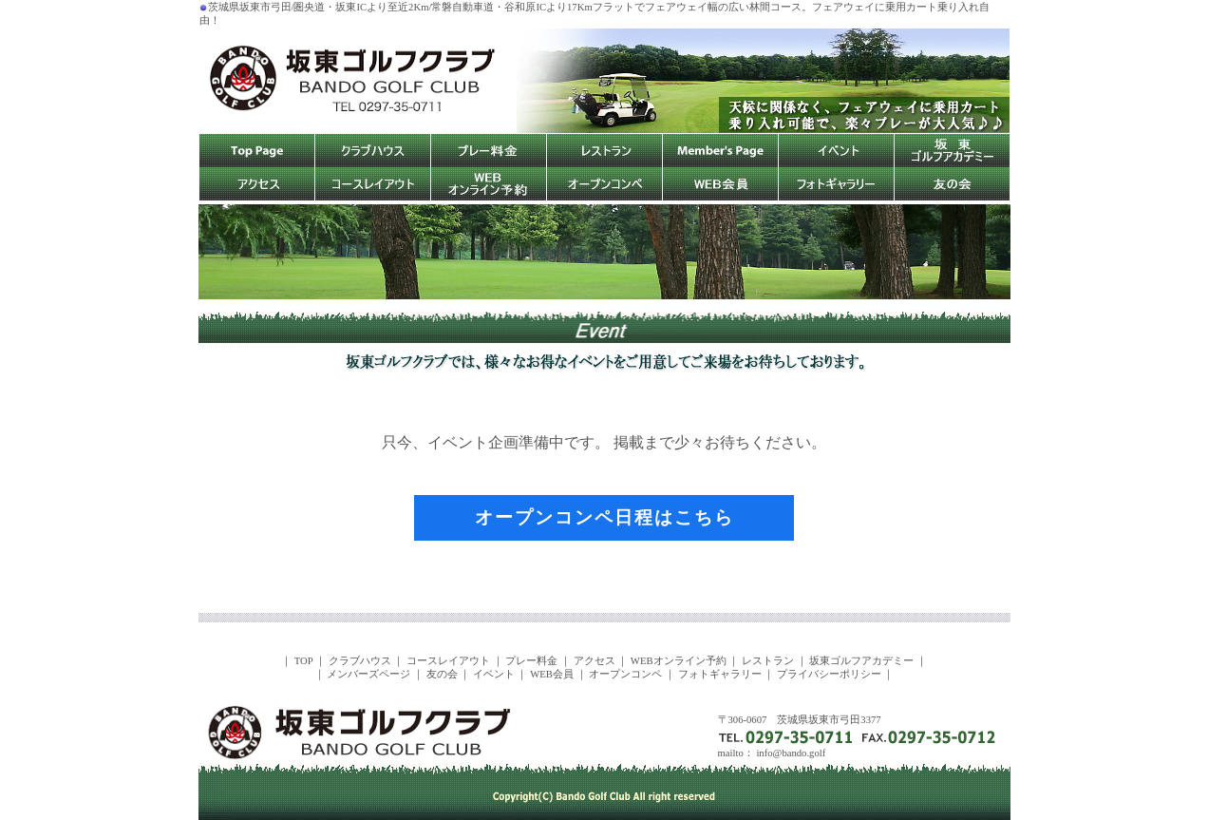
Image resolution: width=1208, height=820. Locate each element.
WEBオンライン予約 (679, 661)
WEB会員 (552, 674)
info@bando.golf (790, 753)
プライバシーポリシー (829, 674)
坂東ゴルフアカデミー (861, 661)
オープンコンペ (625, 674)
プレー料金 (531, 661)
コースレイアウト (448, 661)
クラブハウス (360, 661)
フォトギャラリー (720, 674)
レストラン (768, 661)
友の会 (442, 674)
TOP (303, 661)
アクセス (594, 661)
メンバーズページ (368, 674)
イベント (494, 674)
